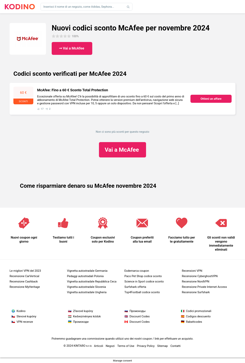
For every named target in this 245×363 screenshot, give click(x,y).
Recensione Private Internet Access (204, 287)
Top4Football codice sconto (142, 292)
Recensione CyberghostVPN (200, 276)
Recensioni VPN (192, 270)
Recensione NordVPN (195, 281)
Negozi (110, 346)
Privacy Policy (145, 346)
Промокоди (81, 321)
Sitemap (162, 346)
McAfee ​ (122, 149)
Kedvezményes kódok (87, 316)
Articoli (98, 346)
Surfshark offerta (135, 287)
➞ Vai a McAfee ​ (72, 48)
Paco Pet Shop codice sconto (143, 276)
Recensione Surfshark (196, 292)
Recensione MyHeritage (25, 287)
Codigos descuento (198, 316)
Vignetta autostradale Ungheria (86, 292)
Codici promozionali (199, 311)
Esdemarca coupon (136, 270)
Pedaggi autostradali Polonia (85, 276)
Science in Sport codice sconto (144, 281)
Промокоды (138, 311)
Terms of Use (125, 346)
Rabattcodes (194, 321)
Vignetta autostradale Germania (87, 270)
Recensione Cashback (24, 281)
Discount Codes (140, 316)
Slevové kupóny (26, 316)
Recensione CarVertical (24, 276)
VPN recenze (25, 321)
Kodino (21, 311)
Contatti (175, 346)
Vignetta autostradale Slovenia (86, 287)
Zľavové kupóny (83, 311)
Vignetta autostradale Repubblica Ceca (91, 281)
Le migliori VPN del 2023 (25, 270)
